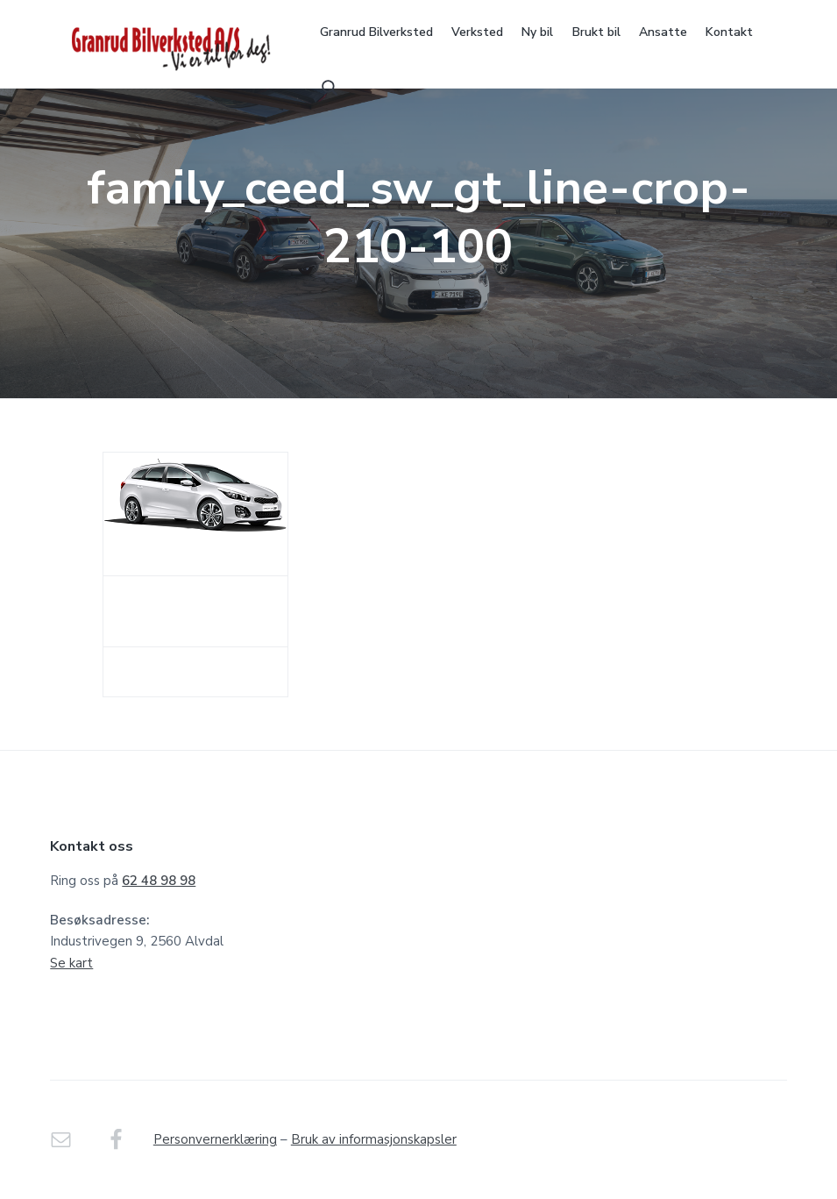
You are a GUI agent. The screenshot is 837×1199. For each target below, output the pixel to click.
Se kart (71, 963)
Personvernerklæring (215, 1139)
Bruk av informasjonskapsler (374, 1139)
